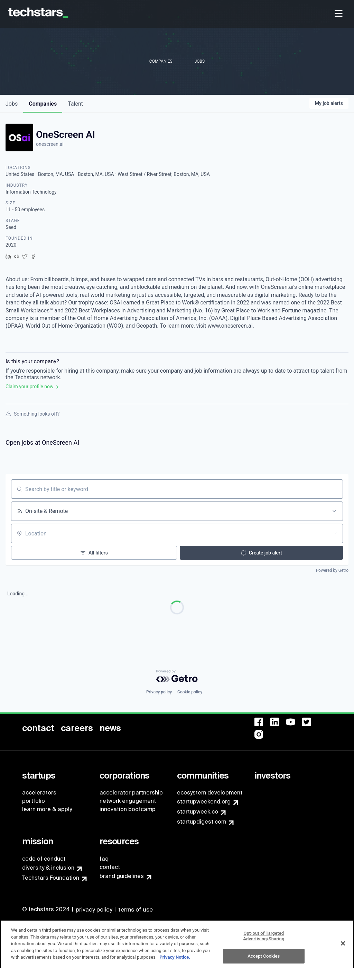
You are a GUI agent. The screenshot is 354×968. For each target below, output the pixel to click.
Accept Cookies (264, 959)
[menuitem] (339, 14)
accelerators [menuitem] (39, 792)
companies (43, 103)
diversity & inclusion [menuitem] (48, 867)
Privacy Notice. (174, 960)
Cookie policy (189, 692)
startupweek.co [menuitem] (197, 811)
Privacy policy (159, 692)
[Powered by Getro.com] (177, 676)
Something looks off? (32, 414)
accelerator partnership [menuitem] (131, 792)
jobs (12, 103)
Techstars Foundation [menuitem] (50, 877)
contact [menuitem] (110, 867)
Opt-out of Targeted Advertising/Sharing (263, 939)
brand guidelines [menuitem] (122, 876)
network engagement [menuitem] (128, 801)
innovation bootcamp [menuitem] (128, 809)
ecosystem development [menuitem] (209, 792)
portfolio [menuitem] (33, 801)
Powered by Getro (332, 570)
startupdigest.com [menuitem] (201, 821)
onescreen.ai (50, 144)
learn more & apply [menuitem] (47, 809)
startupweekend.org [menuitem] (204, 801)
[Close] (343, 946)
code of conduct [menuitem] (43, 858)
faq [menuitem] (104, 858)
